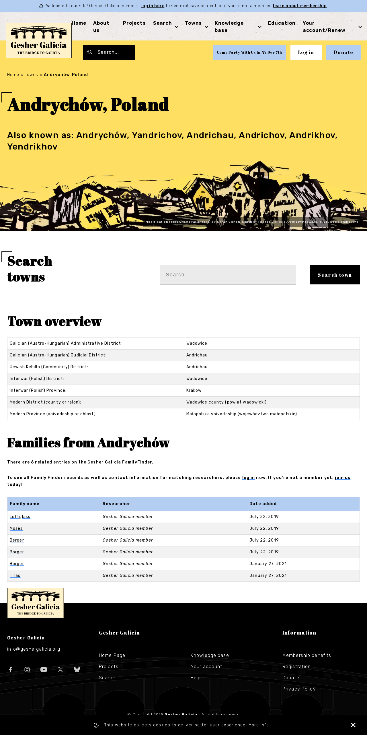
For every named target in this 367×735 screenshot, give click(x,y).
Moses (16, 528)
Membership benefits (306, 655)
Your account (206, 666)
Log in (306, 52)
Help (196, 677)
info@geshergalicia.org (33, 649)
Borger (17, 552)
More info (259, 725)
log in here (153, 5)
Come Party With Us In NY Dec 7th (249, 52)
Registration (296, 666)
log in (248, 477)
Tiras (15, 575)
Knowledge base (210, 655)
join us (342, 477)
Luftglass (20, 516)
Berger (17, 540)
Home (79, 23)
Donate (344, 52)
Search (162, 23)
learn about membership (300, 5)
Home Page (112, 655)
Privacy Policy (299, 689)
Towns (193, 23)
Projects (134, 23)
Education (282, 23)
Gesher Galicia (35, 603)
